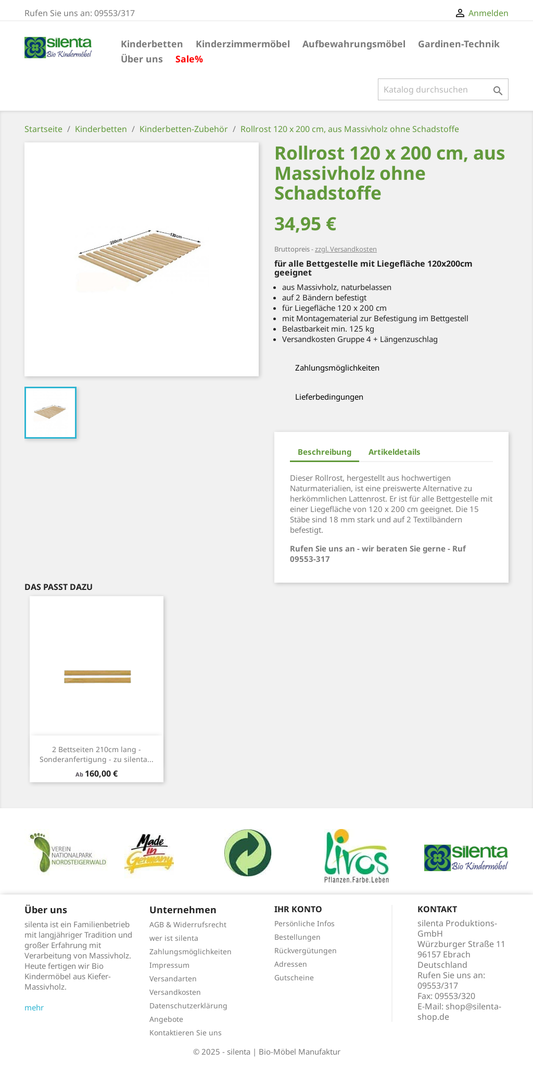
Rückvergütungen (305, 950)
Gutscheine (294, 977)
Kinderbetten (152, 43)
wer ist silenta (173, 938)
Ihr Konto (298, 909)
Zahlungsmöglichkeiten (190, 951)
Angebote (166, 1019)
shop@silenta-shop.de (459, 1011)
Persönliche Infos (304, 923)
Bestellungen (297, 937)
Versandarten (173, 978)
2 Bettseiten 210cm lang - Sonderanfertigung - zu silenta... (97, 754)
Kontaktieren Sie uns (185, 1032)
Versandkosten (175, 992)
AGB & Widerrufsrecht (187, 924)
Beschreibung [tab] (324, 451)
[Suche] (443, 89)
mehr (34, 1007)
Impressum (169, 965)
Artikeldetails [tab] (395, 451)
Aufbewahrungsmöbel (353, 43)
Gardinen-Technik (459, 43)
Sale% (189, 58)
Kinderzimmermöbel (243, 43)
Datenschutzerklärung (188, 1005)
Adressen (290, 964)
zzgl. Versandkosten (346, 249)
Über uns (142, 58)
